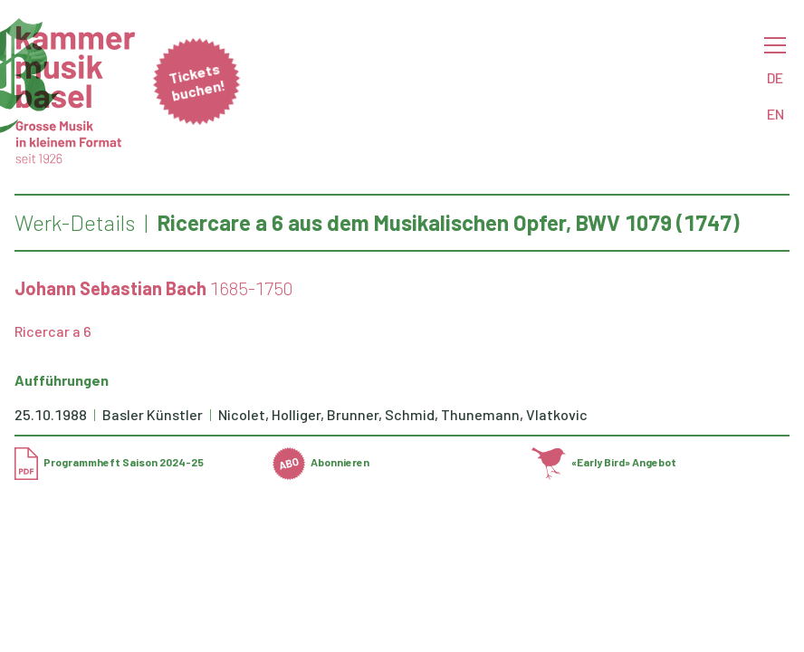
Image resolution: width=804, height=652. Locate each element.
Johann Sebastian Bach (110, 288)
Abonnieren (321, 461)
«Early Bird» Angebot (604, 461)
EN (775, 113)
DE (775, 77)
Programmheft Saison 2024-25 (109, 461)
